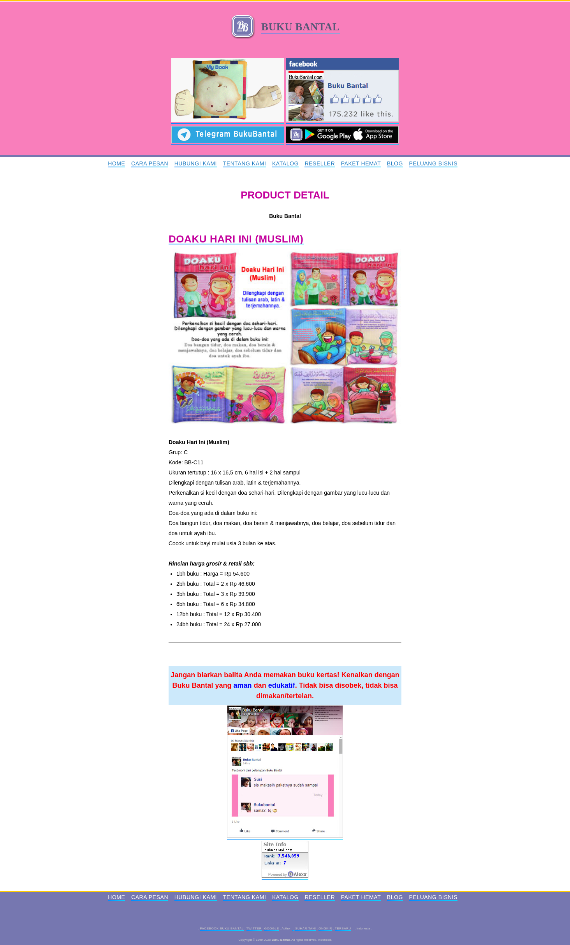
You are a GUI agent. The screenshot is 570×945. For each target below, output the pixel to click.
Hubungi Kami (195, 163)
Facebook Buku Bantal (221, 928)
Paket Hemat (361, 163)
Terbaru (343, 928)
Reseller (319, 163)
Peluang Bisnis (433, 163)
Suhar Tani (305, 928)
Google (271, 928)
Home (116, 163)
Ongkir (325, 928)
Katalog (285, 163)
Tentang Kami (244, 163)
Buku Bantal (300, 27)
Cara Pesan (149, 163)
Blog (395, 163)
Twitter (254, 928)
